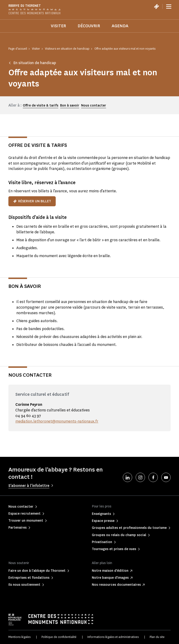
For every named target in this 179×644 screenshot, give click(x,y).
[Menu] (169, 6)
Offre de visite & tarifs (40, 105)
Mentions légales (19, 637)
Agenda (120, 26)
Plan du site (157, 637)
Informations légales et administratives (113, 637)
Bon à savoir (69, 105)
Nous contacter (93, 105)
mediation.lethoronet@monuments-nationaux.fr (56, 421)
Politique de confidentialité (58, 637)
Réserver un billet (32, 201)
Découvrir (89, 26)
